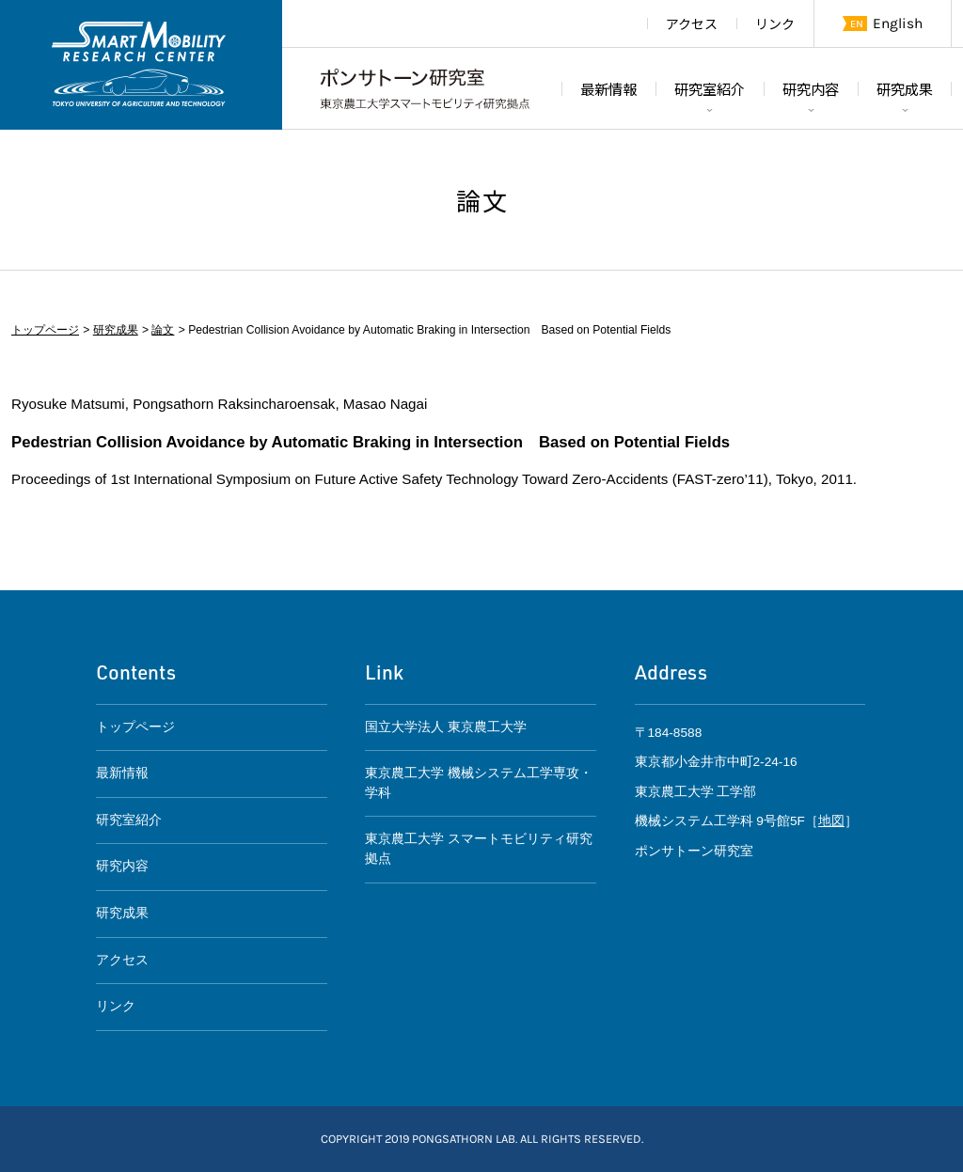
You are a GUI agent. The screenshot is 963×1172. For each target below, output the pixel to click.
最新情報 (608, 88)
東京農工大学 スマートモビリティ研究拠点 (478, 849)
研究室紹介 (709, 88)
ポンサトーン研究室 (424, 89)
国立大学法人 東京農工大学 (446, 727)
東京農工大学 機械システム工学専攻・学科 (478, 783)
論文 (162, 329)
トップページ (45, 329)
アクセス (692, 23)
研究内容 (810, 88)
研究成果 (904, 88)
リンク (775, 23)
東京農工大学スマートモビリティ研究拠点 (141, 65)
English (898, 23)
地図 (831, 821)
